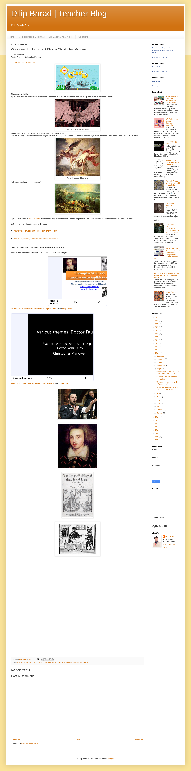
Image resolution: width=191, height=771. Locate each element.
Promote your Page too (160, 57)
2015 (157, 353)
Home (11, 37)
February (160, 410)
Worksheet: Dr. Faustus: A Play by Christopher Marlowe (167, 373)
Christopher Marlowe (24, 662)
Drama (45, 662)
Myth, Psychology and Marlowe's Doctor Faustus (36, 238)
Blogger (111, 759)
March (159, 406)
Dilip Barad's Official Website (61, 37)
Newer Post (16, 740)
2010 (157, 430)
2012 (157, 423)
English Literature (63, 662)
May (158, 400)
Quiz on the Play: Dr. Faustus (23, 62)
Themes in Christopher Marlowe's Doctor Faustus (32, 383)
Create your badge (158, 86)
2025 (157, 321)
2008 (157, 437)
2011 (157, 427)
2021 (157, 334)
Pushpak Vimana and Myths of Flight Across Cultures (173, 183)
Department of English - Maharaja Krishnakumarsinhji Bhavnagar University (163, 50)
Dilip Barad (67, 309)
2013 (157, 420)
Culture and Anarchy (170, 205)
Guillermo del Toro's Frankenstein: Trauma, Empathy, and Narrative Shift (172, 228)
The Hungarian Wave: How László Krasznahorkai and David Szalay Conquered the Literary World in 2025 (167, 253)
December (161, 356)
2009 (157, 433)
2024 (157, 324)
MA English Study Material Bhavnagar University (172, 122)
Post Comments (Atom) (29, 744)
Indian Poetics (171, 292)
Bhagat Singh (34, 219)
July (158, 394)
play (70, 662)
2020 (157, 337)
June (159, 397)
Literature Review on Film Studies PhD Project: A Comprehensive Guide (166, 276)
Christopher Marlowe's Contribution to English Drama (34, 309)
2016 (157, 350)
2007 (157, 440)
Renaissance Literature (80, 662)
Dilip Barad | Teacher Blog (59, 13)
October (160, 362)
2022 (157, 330)
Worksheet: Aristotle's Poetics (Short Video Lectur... (167, 388)
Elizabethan (52, 662)
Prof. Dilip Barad (157, 67)
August (159, 369)
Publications (83, 37)
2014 (157, 417)
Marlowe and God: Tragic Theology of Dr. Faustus (36, 230)
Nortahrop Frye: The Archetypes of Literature (172, 162)
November (161, 359)
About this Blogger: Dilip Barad (31, 37)
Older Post (139, 740)
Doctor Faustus (37, 662)
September (161, 366)
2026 (157, 317)
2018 (157, 343)
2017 (157, 346)
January (160, 413)
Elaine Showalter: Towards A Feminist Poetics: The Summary (172, 99)
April (159, 403)
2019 (157, 340)
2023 (157, 327)
